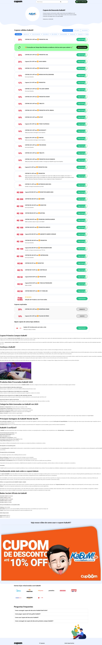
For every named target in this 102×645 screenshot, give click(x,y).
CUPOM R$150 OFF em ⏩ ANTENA (35, 213)
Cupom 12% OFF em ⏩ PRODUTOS (35, 82)
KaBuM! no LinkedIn (7, 500)
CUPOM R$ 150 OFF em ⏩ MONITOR (35, 205)
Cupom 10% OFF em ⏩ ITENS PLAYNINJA (37, 124)
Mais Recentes (85, 30)
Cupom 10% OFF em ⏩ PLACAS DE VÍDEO (37, 316)
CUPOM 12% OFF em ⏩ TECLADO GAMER (37, 88)
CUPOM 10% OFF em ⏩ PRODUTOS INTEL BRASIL (39, 110)
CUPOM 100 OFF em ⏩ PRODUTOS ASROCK (37, 227)
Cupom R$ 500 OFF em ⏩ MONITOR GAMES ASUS (39, 192)
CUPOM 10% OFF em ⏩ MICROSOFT (35, 130)
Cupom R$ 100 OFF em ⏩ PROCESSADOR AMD (38, 247)
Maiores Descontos (68, 30)
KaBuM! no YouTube (8, 502)
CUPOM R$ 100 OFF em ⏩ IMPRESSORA (36, 255)
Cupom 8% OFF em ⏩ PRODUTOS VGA (36, 167)
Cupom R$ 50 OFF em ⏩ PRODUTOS (35, 276)
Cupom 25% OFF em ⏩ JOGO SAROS (35, 61)
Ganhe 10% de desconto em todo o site (34, 327)
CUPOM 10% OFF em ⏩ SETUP (34, 117)
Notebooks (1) (88, 34)
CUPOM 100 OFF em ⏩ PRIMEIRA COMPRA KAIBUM (40, 219)
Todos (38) (18, 34)
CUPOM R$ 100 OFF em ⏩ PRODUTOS (36, 240)
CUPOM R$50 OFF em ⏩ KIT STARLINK (36, 291)
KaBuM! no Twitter (7, 497)
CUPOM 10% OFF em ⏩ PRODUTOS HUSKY (37, 96)
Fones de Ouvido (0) (36, 34)
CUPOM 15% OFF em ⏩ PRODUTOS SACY (37, 68)
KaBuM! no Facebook (9, 496)
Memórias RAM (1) (63, 34)
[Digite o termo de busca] (49, 1)
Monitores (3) (72, 34)
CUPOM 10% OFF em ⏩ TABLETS (34, 103)
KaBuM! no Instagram (9, 499)
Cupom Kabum (90, 415)
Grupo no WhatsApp (81, 1)
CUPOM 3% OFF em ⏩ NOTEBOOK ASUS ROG (38, 184)
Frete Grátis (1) (46, 34)
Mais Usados (76, 30)
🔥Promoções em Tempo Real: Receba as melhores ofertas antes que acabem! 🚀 (48, 47)
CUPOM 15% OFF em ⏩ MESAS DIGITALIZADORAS (39, 74)
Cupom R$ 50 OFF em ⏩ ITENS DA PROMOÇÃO (38, 283)
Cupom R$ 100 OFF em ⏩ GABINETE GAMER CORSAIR (40, 234)
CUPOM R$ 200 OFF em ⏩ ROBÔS (35, 199)
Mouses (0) (80, 34)
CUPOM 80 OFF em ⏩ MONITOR (34, 263)
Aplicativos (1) (26, 34)
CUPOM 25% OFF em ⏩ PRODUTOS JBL (36, 39)
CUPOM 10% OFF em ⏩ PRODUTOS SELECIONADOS (40, 159)
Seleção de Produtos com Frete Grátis (36, 299)
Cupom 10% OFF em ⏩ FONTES (34, 137)
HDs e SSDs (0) (54, 34)
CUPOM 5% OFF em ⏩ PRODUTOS (35, 173)
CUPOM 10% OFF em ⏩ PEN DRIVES (35, 145)
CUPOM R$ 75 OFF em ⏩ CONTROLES (36, 270)
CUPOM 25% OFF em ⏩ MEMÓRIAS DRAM (37, 309)
